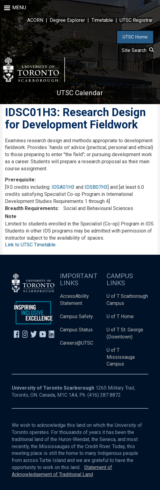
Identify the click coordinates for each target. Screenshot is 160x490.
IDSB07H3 (96, 187)
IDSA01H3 (63, 187)
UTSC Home (135, 37)
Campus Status (76, 330)
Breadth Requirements (31, 208)
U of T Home (120, 316)
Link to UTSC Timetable (30, 245)
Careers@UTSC (76, 343)
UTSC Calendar (80, 93)
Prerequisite (20, 180)
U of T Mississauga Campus (121, 357)
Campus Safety (76, 316)
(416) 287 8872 (104, 395)
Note (10, 216)
